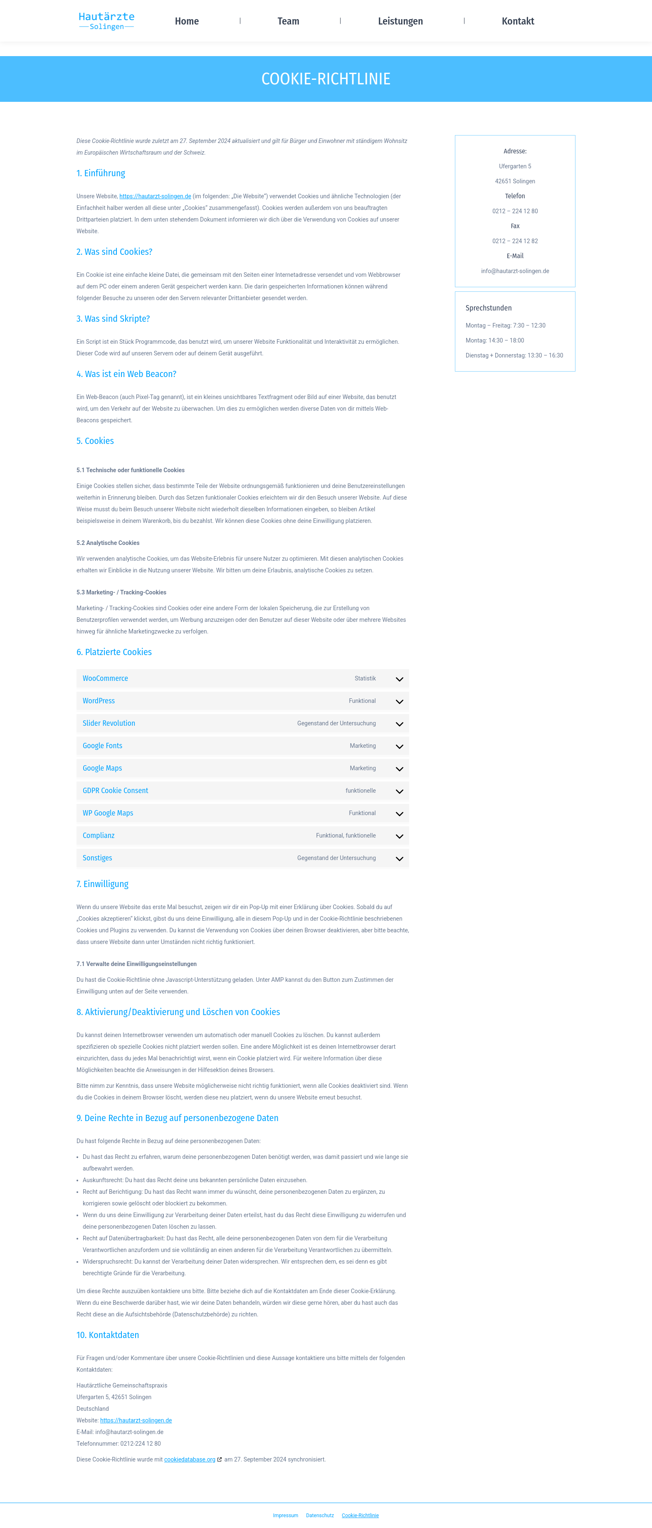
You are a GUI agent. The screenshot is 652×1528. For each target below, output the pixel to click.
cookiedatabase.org (189, 1459)
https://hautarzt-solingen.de (155, 196)
